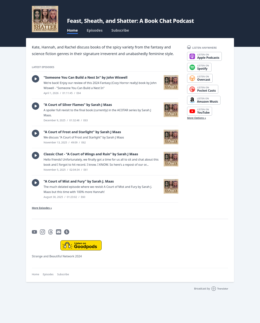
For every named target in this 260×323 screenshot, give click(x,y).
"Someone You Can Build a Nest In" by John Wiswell (85, 77)
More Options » (196, 118)
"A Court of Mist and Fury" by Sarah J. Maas (79, 181)
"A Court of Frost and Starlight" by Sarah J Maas (82, 132)
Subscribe (120, 30)
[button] (35, 78)
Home (72, 30)
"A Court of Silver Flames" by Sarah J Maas (78, 104)
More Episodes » (42, 208)
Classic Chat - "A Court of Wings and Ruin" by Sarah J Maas (91, 154)
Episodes (95, 30)
